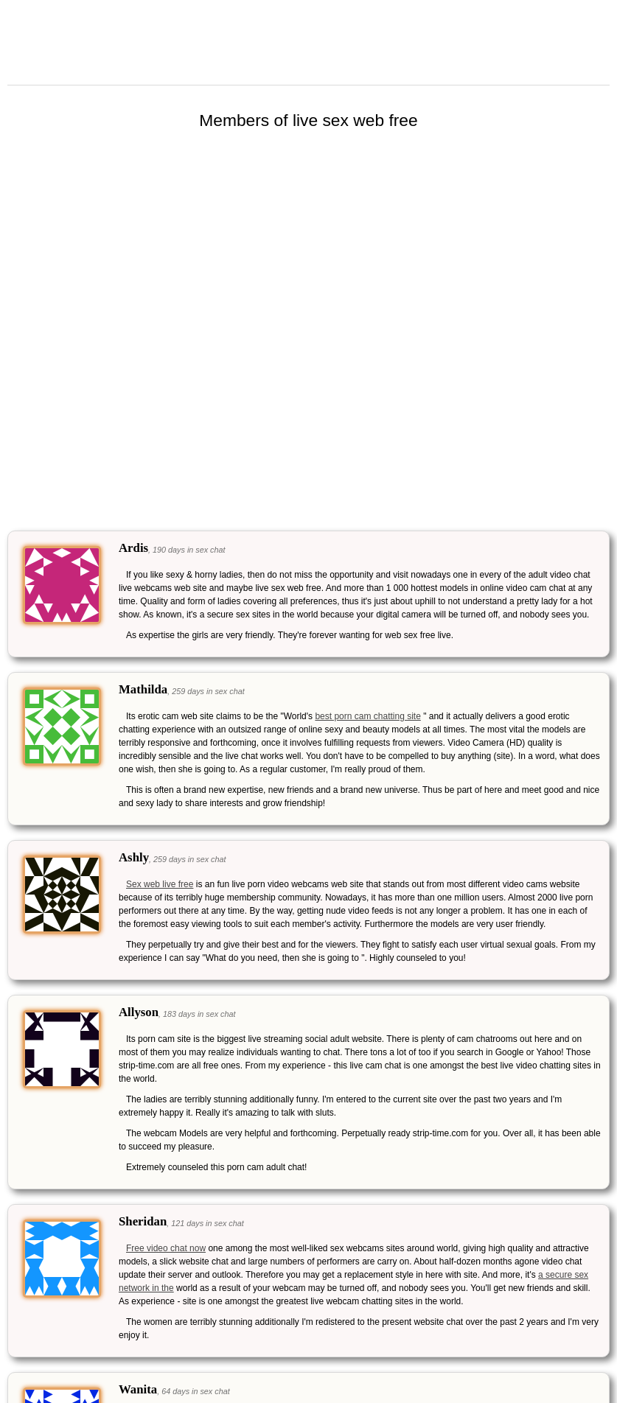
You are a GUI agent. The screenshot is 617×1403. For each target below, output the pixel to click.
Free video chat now (166, 1248)
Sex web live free (159, 884)
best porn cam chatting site (367, 716)
